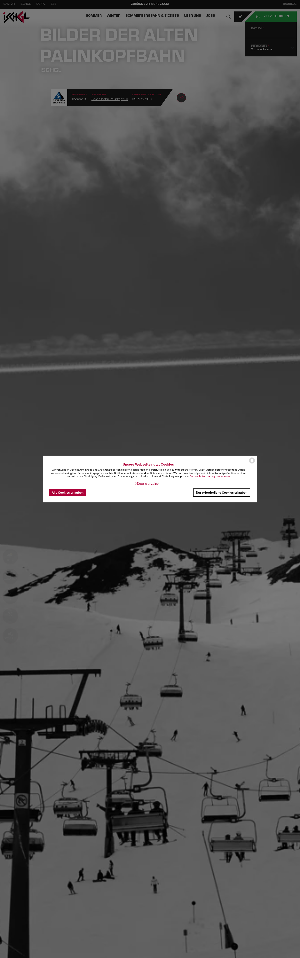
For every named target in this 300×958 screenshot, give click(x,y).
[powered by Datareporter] (252, 463)
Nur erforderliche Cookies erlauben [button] (222, 492)
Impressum (223, 476)
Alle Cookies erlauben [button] (68, 492)
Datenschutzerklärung (202, 476)
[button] (147, 483)
